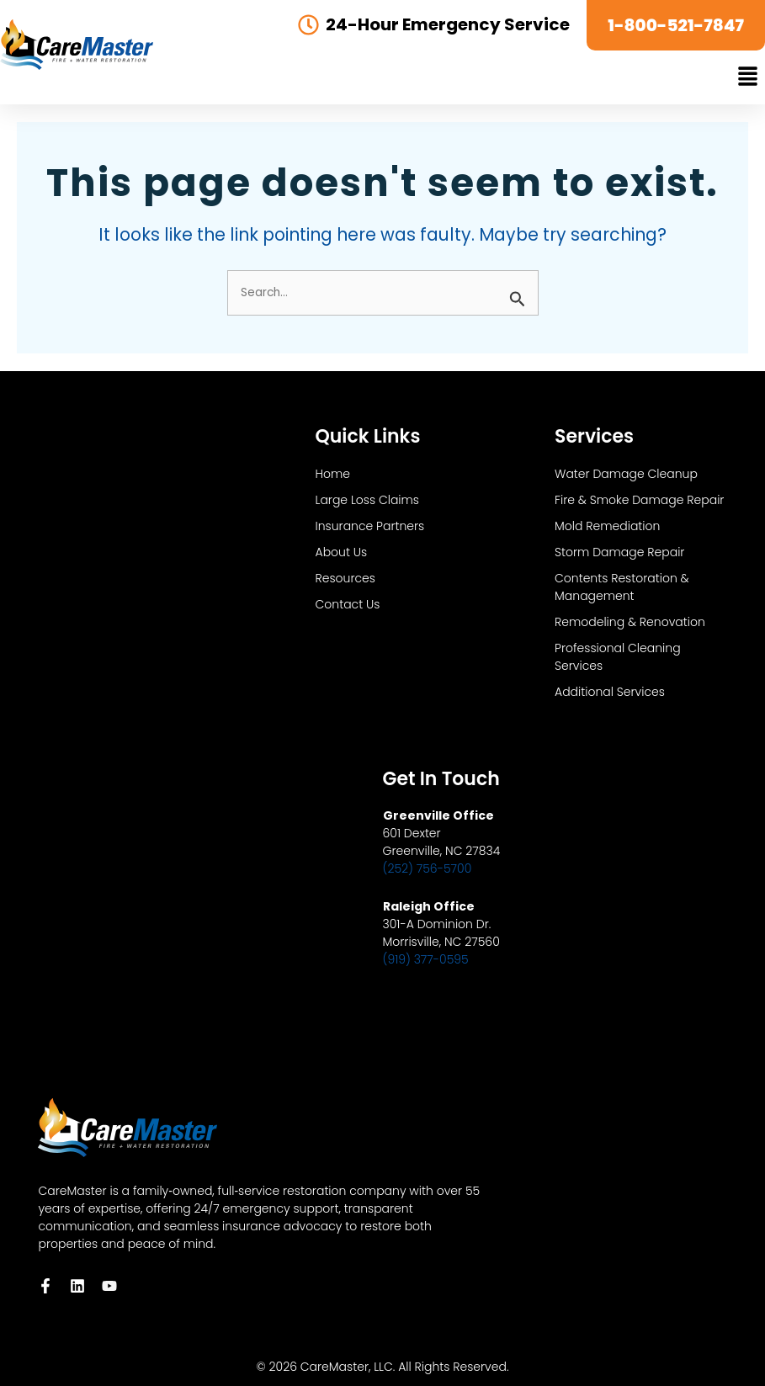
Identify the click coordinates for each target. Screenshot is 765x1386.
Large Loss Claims (368, 499)
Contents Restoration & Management (622, 587)
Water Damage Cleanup (626, 473)
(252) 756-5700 (427, 868)
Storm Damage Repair (619, 552)
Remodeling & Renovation (630, 621)
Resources (345, 578)
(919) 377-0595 (426, 959)
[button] (748, 77)
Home (333, 473)
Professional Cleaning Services (618, 657)
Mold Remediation (607, 526)
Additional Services (610, 691)
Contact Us (348, 604)
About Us (342, 552)
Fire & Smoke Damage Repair (639, 499)
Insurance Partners (370, 526)
